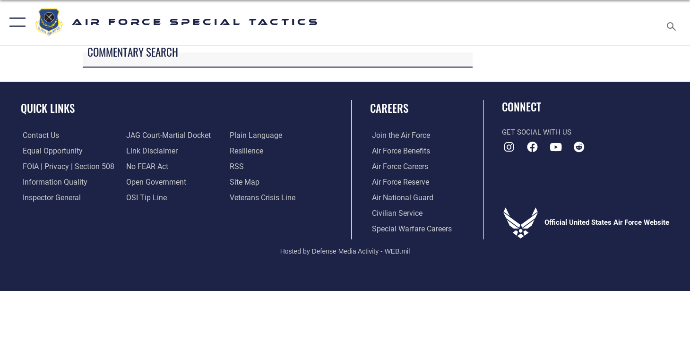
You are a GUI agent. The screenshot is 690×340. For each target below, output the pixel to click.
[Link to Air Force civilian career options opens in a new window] (394, 213)
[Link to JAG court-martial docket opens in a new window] (166, 135)
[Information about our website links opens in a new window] (150, 150)
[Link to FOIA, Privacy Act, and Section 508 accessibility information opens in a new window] (64, 166)
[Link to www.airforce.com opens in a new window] (398, 135)
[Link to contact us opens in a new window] (38, 135)
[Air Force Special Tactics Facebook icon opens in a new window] (533, 147)
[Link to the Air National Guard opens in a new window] (399, 197)
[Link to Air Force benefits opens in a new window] (398, 150)
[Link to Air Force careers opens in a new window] (397, 166)
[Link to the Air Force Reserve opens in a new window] (398, 182)
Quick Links (48, 108)
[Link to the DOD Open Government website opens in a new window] (154, 182)
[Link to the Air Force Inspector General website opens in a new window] (49, 197)
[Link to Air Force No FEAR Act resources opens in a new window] (146, 166)
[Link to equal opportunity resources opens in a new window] (49, 150)
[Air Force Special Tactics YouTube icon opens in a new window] (556, 147)
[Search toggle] (672, 22)
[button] (15, 22)
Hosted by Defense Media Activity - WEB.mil (345, 251)
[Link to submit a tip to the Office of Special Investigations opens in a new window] (145, 197)
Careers (389, 108)
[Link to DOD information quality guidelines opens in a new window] (51, 182)
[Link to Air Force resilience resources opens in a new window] (247, 150)
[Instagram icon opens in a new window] (509, 147)
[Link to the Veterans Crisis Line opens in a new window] (262, 197)
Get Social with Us (536, 132)
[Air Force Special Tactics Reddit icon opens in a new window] (579, 147)
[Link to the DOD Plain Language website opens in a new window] (254, 135)
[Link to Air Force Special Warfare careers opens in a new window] (408, 228)
